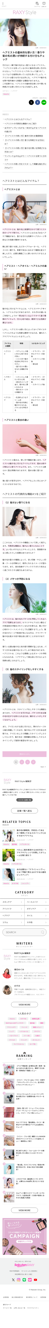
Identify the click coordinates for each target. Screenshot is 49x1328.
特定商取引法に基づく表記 (23, 1274)
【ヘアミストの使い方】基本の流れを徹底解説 (23, 135)
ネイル (29, 915)
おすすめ (15, 883)
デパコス (12, 1040)
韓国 (41, 1023)
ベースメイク (32, 902)
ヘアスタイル (24, 844)
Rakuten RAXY (13, 4)
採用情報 (43, 1297)
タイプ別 (32, 1044)
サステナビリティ (33, 1308)
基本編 (14, 844)
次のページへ (24, 754)
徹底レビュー (37, 1027)
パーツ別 (27, 1036)
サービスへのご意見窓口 (29, 1271)
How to (6, 94)
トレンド (24, 1027)
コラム (5, 922)
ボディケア (31, 908)
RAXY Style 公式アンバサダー (15, 1023)
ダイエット (36, 1040)
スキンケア (7, 902)
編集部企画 (35, 1019)
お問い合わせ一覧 (19, 1308)
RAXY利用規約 (14, 1271)
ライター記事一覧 (24, 800)
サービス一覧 (7, 1308)
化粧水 (37, 1036)
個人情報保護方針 (17, 1297)
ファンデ (24, 1040)
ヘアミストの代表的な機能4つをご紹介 (20, 123)
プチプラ (37, 1031)
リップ (11, 1031)
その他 (29, 922)
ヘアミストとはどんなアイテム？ (18, 119)
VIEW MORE (24, 1004)
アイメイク (6, 908)
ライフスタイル (19, 1044)
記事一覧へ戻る (24, 810)
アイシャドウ (11, 1027)
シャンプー (25, 883)
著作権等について (32, 1297)
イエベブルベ (13, 1036)
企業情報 (6, 1297)
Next (43, 767)
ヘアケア (14, 91)
